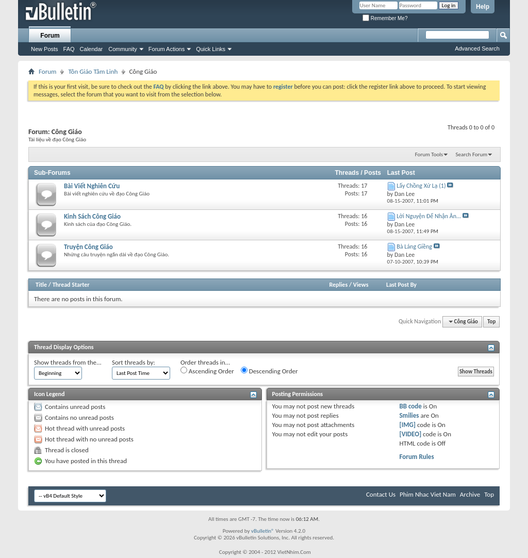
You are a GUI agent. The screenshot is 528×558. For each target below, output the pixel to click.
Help (482, 6)
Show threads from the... (68, 362)
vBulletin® (262, 531)
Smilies (409, 415)
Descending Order (269, 371)
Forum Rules (416, 457)
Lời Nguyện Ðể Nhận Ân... (429, 216)
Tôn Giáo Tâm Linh (93, 71)
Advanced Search (477, 48)
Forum (49, 35)
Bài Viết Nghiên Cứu (92, 186)
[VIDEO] (410, 434)
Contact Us (380, 494)
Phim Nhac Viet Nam (428, 494)
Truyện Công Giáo (88, 247)
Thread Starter (71, 284)
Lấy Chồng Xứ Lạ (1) (421, 185)
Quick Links (210, 49)
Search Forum (472, 154)
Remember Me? (384, 18)
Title (41, 284)
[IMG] (407, 425)
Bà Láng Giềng (414, 246)
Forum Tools (429, 154)
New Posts (44, 49)
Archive (470, 494)
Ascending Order (207, 371)
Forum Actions (166, 49)
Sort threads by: (133, 362)
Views (361, 284)
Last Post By (401, 284)
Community (122, 49)
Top (491, 321)
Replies (338, 284)
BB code (410, 406)
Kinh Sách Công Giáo (92, 216)
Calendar (91, 49)
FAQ (69, 49)
